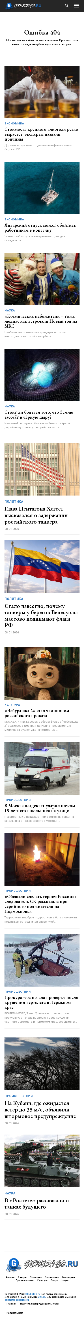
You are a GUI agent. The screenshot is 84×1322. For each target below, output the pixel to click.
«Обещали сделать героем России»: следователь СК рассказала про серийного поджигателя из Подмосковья (40, 904)
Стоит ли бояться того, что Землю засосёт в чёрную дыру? (38, 414)
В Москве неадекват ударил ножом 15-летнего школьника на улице (39, 808)
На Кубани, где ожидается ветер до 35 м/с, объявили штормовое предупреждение (40, 1109)
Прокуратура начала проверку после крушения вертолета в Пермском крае (41, 1002)
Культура (12, 704)
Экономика (14, 123)
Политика (13, 501)
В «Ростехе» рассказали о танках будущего (36, 1203)
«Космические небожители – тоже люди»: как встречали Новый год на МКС (40, 321)
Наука (9, 310)
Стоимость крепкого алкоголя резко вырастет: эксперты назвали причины (41, 134)
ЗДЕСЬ (42, 1297)
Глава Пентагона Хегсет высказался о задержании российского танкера (36, 515)
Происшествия (17, 799)
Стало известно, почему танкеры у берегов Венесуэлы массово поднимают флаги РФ (41, 615)
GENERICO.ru (32, 1294)
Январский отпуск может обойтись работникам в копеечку (40, 227)
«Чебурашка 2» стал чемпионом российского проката (36, 713)
